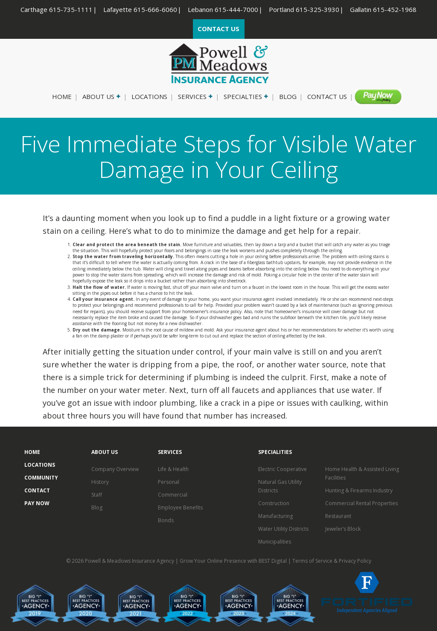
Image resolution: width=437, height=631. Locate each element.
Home (62, 96)
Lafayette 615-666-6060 (140, 9)
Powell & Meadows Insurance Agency (130, 560)
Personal (168, 482)
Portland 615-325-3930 (304, 9)
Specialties (245, 96)
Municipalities (274, 541)
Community (41, 477)
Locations (149, 96)
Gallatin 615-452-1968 (383, 9)
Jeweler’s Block (343, 528)
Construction (273, 503)
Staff (96, 494)
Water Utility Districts (283, 528)
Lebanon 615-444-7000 (223, 9)
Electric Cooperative (282, 469)
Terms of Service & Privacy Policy (331, 560)
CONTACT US (218, 28)
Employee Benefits (180, 507)
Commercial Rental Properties (361, 503)
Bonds (166, 520)
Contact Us (327, 96)
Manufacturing (275, 516)
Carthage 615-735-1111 (56, 9)
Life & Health (173, 469)
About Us (100, 96)
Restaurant (338, 516)
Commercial (172, 494)
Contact (37, 490)
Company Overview (115, 469)
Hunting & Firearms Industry (359, 490)
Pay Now (374, 96)
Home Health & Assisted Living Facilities (362, 473)
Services (194, 96)
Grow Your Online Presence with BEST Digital (233, 560)
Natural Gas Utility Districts (280, 486)
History (100, 482)
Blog (288, 96)
